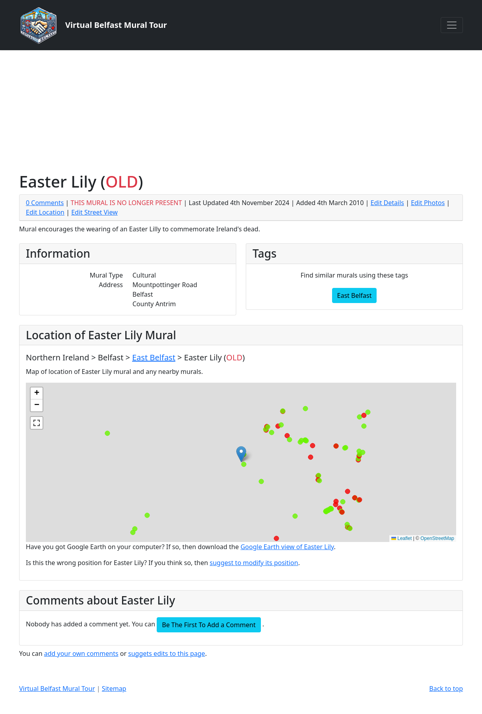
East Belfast (354, 295)
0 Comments (45, 202)
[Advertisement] (241, 110)
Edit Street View (94, 212)
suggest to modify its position (254, 562)
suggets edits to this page (166, 653)
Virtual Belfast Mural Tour (57, 688)
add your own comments (81, 653)
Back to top (446, 688)
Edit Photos (428, 202)
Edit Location (45, 212)
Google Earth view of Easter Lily (287, 546)
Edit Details (387, 202)
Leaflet (401, 538)
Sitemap (114, 688)
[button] (241, 454)
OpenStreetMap (437, 538)
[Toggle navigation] (452, 25)
